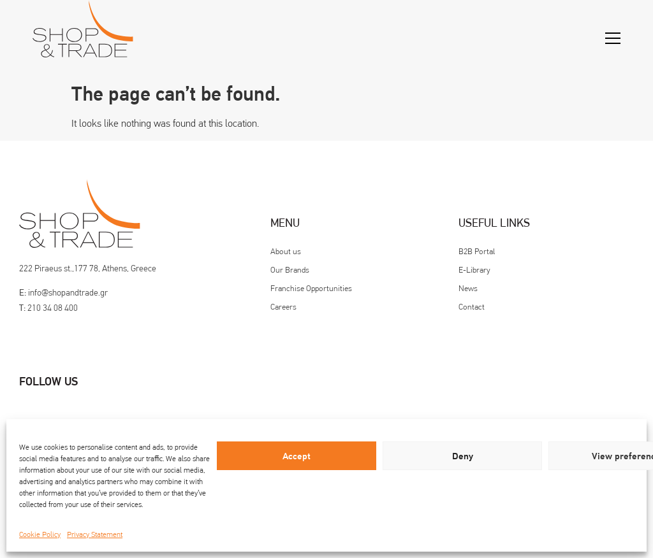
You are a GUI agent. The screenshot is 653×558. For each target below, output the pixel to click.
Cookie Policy (40, 534)
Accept (296, 456)
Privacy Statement (94, 534)
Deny (462, 456)
